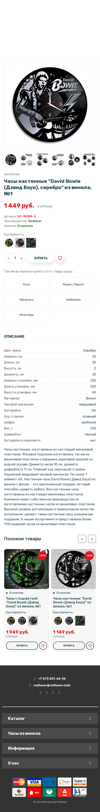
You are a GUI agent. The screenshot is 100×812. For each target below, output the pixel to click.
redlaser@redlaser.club (50, 685)
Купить (40, 258)
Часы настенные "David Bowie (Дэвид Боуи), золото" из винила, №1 (9, 243)
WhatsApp (26, 315)
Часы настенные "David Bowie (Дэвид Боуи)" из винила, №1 (20, 243)
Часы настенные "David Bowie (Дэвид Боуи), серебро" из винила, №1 (22, 621)
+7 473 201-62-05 (50, 678)
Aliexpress (26, 300)
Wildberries (73, 300)
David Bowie (12, 174)
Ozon (26, 284)
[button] (82, 539)
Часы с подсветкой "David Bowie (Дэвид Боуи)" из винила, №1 (31, 243)
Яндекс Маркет (74, 284)
